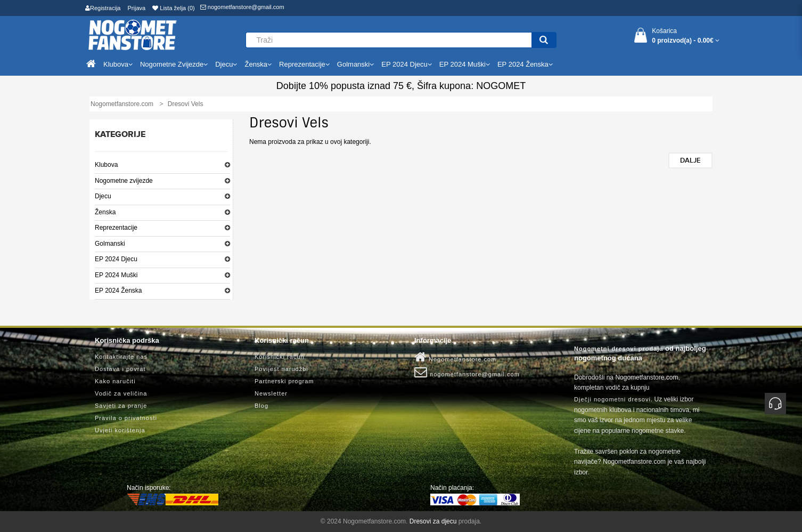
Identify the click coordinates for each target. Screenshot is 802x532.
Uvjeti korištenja (120, 430)
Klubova (106, 164)
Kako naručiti (115, 381)
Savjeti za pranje (121, 405)
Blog (261, 405)
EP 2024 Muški (116, 275)
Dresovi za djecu (433, 521)
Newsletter (271, 393)
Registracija (102, 8)
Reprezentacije (116, 227)
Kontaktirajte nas (121, 356)
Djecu (103, 196)
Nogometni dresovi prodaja (618, 348)
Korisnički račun (280, 356)
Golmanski (110, 243)
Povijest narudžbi (281, 369)
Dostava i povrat (120, 369)
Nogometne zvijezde (124, 180)
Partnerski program (284, 381)
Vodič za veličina (121, 393)
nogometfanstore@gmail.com (242, 7)
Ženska (105, 212)
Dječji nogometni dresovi (612, 399)
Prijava (137, 8)
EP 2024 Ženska (118, 290)
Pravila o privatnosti (126, 418)
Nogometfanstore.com (455, 357)
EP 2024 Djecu (116, 259)
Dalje (690, 160)
